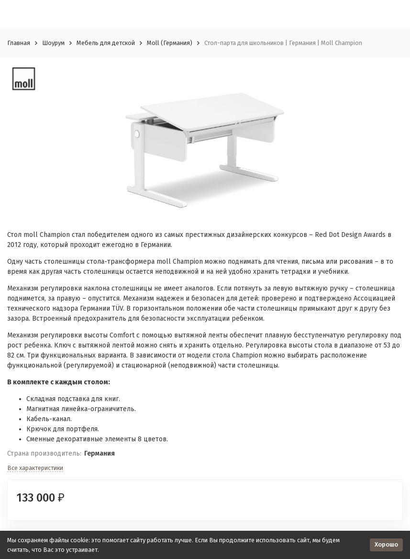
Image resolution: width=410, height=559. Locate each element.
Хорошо (386, 544)
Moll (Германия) (169, 42)
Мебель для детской (106, 42)
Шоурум (53, 42)
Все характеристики (35, 467)
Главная (18, 42)
